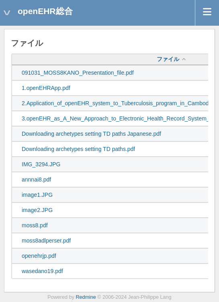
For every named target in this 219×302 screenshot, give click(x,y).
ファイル (168, 59)
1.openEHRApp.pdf (46, 88)
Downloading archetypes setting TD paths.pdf (78, 149)
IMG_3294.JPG (41, 164)
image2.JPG (37, 210)
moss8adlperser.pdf (46, 240)
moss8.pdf (35, 225)
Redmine (86, 297)
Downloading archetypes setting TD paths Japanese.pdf (91, 134)
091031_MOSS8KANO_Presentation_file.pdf (78, 72)
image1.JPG (37, 195)
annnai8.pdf (36, 179)
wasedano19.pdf (42, 271)
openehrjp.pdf (39, 256)
